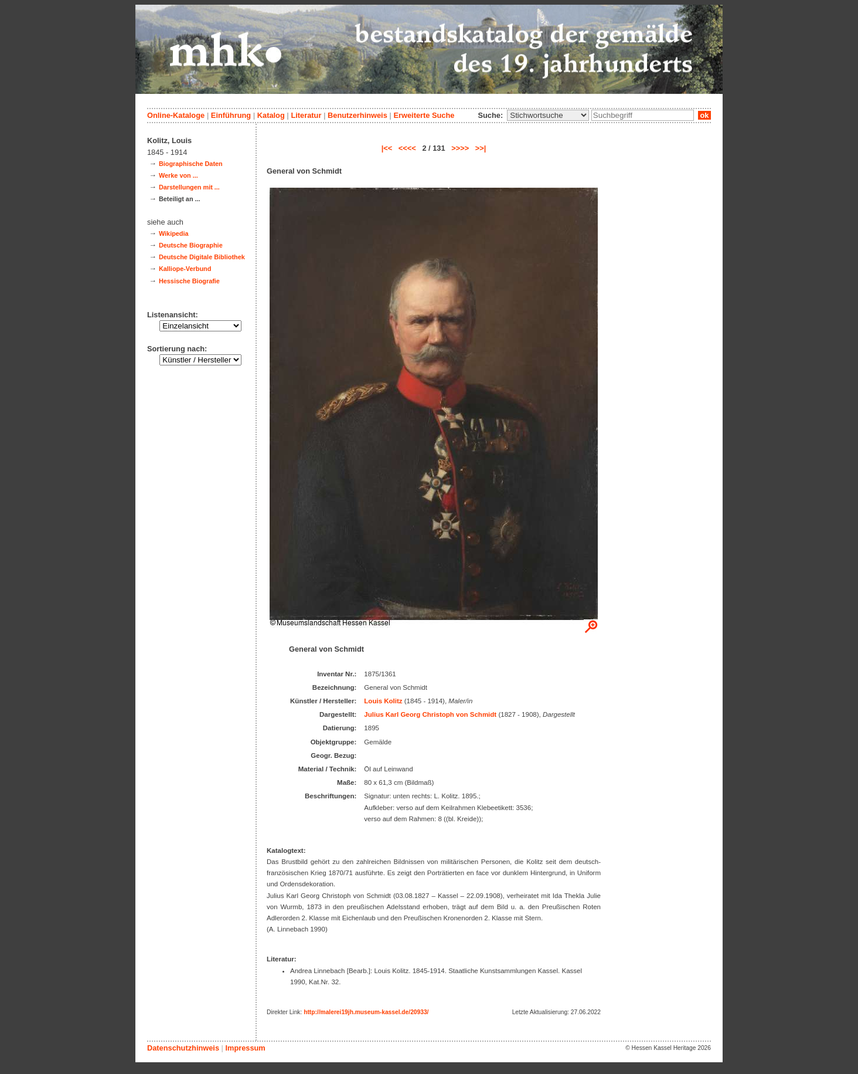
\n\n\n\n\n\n (548, 115)
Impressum (245, 1047)
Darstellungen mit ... (189, 187)
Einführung (231, 115)
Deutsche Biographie (191, 245)
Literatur (306, 115)
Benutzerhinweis (357, 115)
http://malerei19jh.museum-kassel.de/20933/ (366, 1012)
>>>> (460, 148)
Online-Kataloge (176, 115)
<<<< (407, 148)
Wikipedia (174, 233)
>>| (480, 148)
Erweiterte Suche (423, 115)
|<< (387, 148)
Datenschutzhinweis (183, 1047)
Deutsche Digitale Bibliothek (202, 256)
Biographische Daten (191, 163)
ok (704, 115)
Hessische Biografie (189, 280)
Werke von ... (178, 175)
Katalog (271, 115)
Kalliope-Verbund (185, 268)
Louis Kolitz (383, 700)
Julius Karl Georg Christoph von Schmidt (430, 714)
